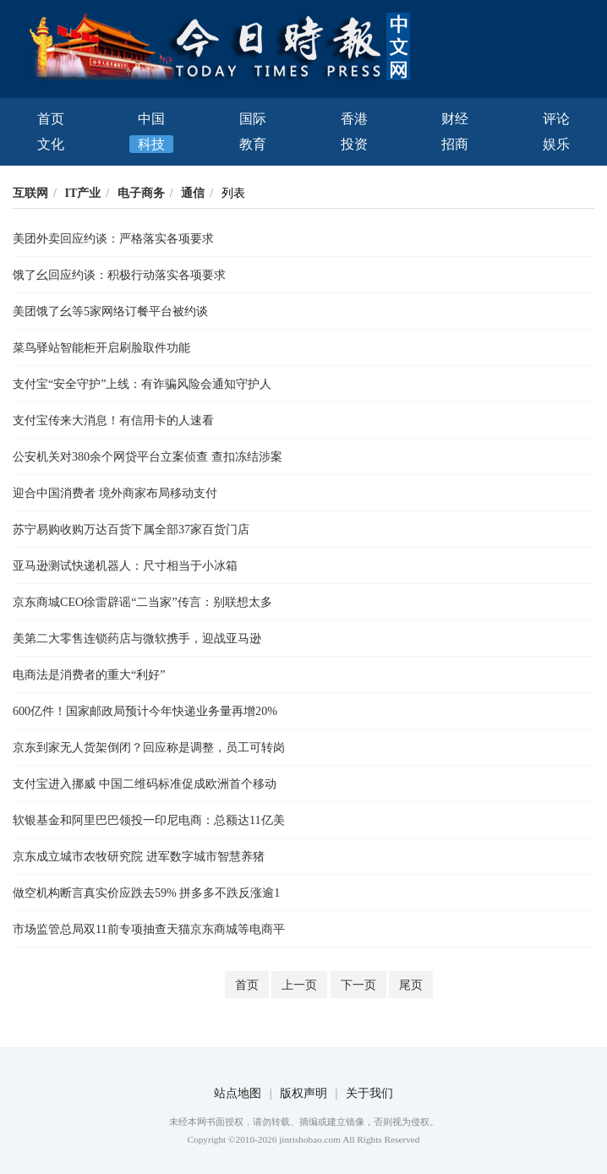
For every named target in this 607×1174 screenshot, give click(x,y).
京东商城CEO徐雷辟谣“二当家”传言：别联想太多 (142, 602)
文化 (50, 144)
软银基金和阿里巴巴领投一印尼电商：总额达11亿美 (149, 820)
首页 (50, 119)
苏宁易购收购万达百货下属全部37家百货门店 (131, 529)
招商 (454, 144)
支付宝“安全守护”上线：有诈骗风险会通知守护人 (142, 383)
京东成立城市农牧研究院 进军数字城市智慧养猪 (139, 856)
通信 (193, 192)
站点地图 (237, 1093)
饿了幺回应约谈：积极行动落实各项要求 (119, 274)
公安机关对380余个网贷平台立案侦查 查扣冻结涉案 (147, 456)
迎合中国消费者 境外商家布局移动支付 (115, 493)
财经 (454, 119)
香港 (354, 119)
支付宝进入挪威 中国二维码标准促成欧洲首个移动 (144, 783)
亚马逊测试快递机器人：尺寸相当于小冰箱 (125, 565)
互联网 (30, 192)
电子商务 (141, 192)
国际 (252, 119)
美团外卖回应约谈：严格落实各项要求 (113, 238)
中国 (151, 119)
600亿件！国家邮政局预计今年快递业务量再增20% (145, 711)
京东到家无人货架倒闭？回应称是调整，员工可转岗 (149, 747)
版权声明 (303, 1093)
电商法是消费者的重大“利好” (89, 674)
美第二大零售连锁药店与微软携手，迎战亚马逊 (137, 638)
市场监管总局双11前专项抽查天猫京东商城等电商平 (149, 929)
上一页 (299, 984)
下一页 (358, 984)
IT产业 (82, 192)
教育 (252, 144)
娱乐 (556, 144)
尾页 (411, 984)
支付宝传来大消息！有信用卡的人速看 (113, 420)
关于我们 (369, 1093)
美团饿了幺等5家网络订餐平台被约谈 (110, 311)
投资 (354, 144)
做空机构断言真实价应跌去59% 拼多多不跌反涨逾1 (146, 892)
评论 (556, 119)
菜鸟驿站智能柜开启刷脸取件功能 (101, 347)
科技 (151, 144)
